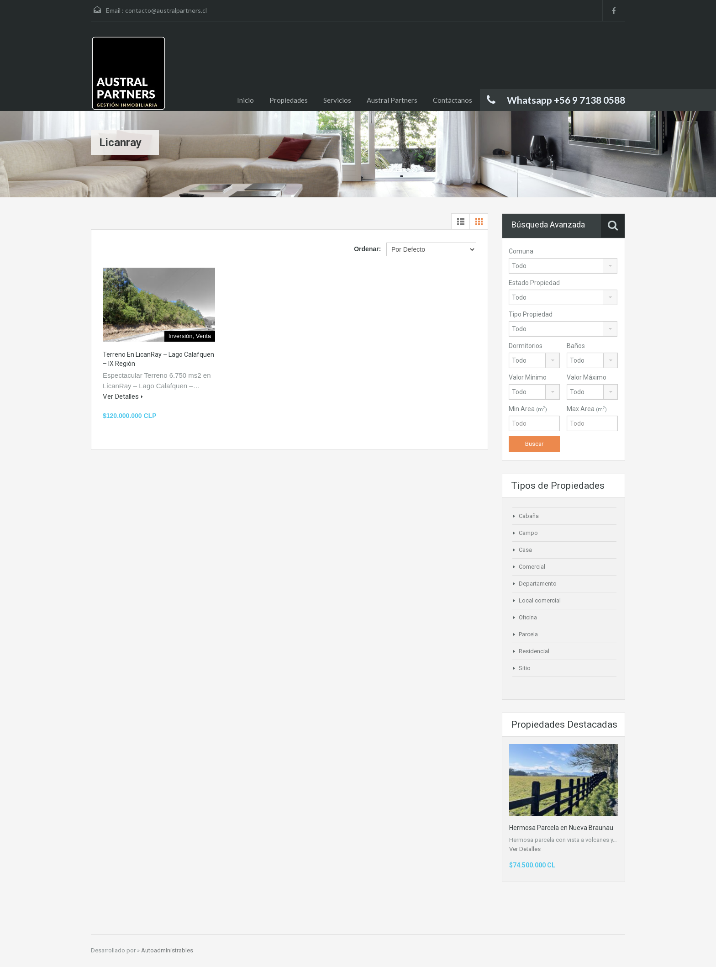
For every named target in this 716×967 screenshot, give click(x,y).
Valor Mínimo (528, 377)
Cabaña (529, 516)
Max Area (587, 408)
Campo (528, 532)
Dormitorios (525, 345)
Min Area (528, 408)
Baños (576, 345)
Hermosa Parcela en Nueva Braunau (561, 827)
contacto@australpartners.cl (166, 10)
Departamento (538, 583)
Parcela (528, 634)
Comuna (521, 251)
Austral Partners (392, 100)
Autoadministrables (167, 950)
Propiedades (288, 100)
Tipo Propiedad (531, 314)
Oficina (528, 617)
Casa (525, 549)
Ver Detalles (123, 396)
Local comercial (540, 600)
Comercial (532, 566)
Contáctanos (452, 100)
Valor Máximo (586, 377)
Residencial (534, 651)
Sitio (525, 668)
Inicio (245, 100)
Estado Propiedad (534, 282)
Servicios (337, 100)
